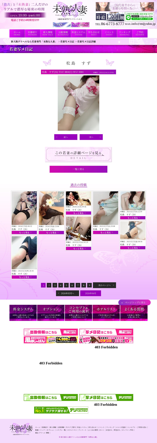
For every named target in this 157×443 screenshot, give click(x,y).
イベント (101, 427)
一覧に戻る (78, 169)
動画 (36, 430)
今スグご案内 (71, 427)
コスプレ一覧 (61, 430)
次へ (91, 137)
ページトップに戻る (135, 302)
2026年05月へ (67, 293)
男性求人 (117, 430)
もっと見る (24, 232)
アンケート (82, 430)
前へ (66, 137)
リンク (42, 430)
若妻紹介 (45, 427)
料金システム (82, 427)
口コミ (101, 430)
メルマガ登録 (121, 427)
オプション (50, 430)
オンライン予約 (127, 430)
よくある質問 (93, 430)
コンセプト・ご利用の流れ (137, 427)
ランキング (110, 427)
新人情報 (53, 427)
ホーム (37, 427)
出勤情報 (61, 427)
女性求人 (109, 430)
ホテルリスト (72, 430)
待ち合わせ (92, 427)
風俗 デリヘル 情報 (42, 433)
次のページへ (104, 285)
